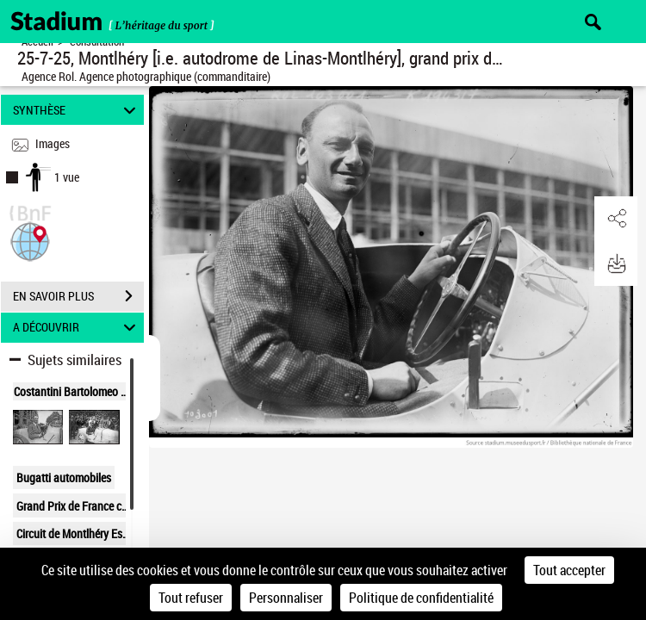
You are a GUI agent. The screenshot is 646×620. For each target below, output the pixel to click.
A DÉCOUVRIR (76, 328)
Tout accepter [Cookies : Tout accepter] (569, 570)
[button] (30, 240)
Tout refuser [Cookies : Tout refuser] (190, 597)
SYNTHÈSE (76, 110)
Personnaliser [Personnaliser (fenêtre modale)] (286, 597)
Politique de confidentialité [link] (421, 597)
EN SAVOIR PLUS (78, 296)
